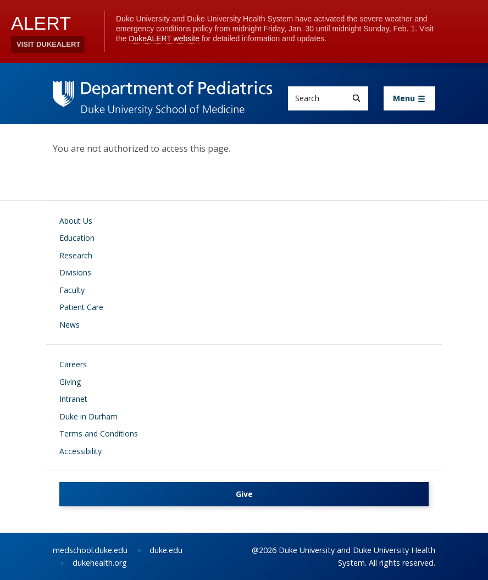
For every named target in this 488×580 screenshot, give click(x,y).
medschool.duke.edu (90, 550)
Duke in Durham (88, 416)
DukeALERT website (164, 38)
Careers (73, 364)
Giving (70, 382)
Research (75, 255)
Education (77, 238)
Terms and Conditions (98, 433)
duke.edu (165, 550)
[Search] (356, 98)
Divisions (75, 272)
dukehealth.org (100, 562)
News (69, 324)
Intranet (73, 399)
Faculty (72, 290)
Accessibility (80, 451)
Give (244, 494)
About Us (75, 221)
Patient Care (81, 307)
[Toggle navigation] (409, 98)
